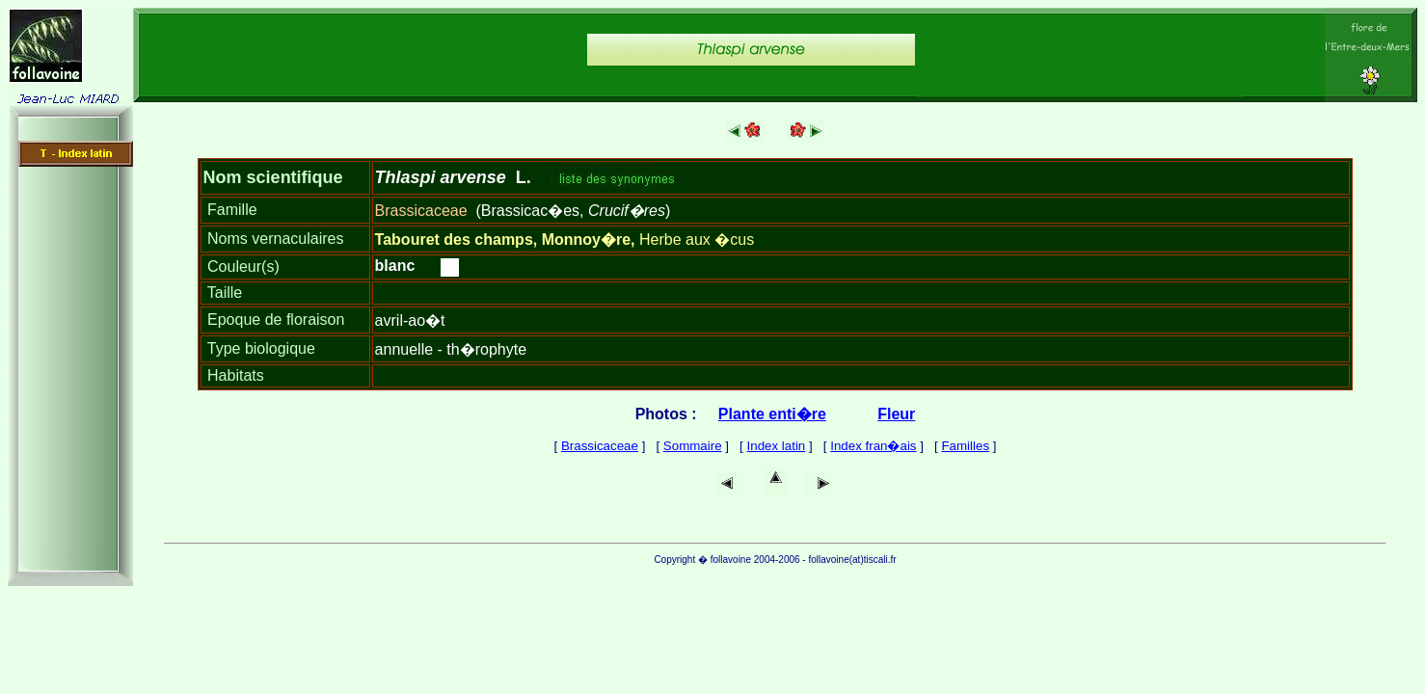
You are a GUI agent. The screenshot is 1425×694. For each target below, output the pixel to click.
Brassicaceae (599, 446)
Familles (965, 446)
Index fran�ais (873, 446)
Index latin (776, 446)
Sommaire (692, 446)
